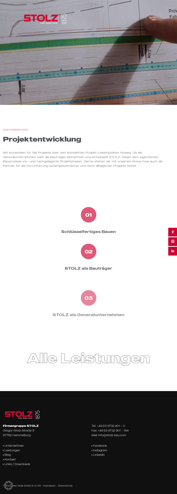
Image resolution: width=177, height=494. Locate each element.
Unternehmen (13, 445)
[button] (8, 485)
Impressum (49, 485)
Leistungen (11, 450)
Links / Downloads (16, 464)
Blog (7, 455)
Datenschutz (65, 485)
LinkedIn (98, 455)
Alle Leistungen (88, 357)
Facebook (99, 445)
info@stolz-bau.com (112, 435)
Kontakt (9, 459)
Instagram (99, 450)
